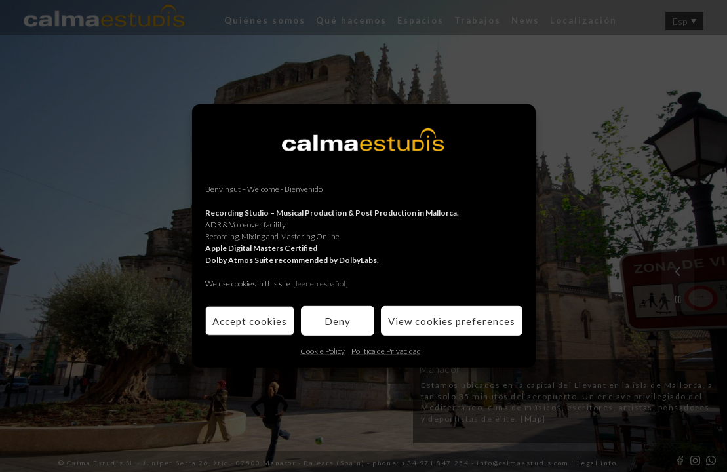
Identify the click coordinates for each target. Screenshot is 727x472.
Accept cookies (249, 320)
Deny (337, 320)
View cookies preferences (451, 320)
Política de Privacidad (386, 351)
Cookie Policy (322, 351)
